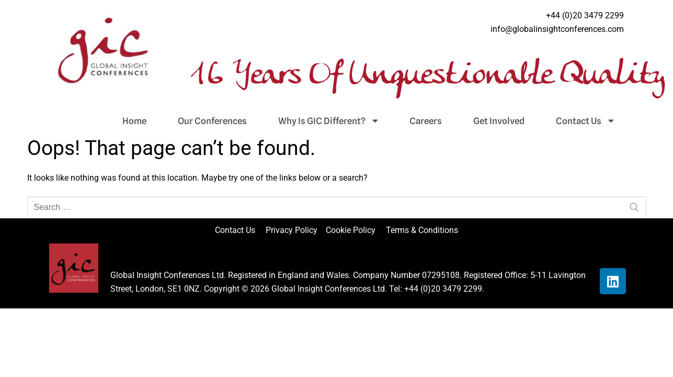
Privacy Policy (293, 230)
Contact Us (585, 121)
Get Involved (498, 121)
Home (134, 121)
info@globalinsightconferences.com (557, 29)
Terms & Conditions (422, 230)
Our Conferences (212, 121)
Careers (425, 121)
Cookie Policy (355, 230)
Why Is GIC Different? (328, 121)
